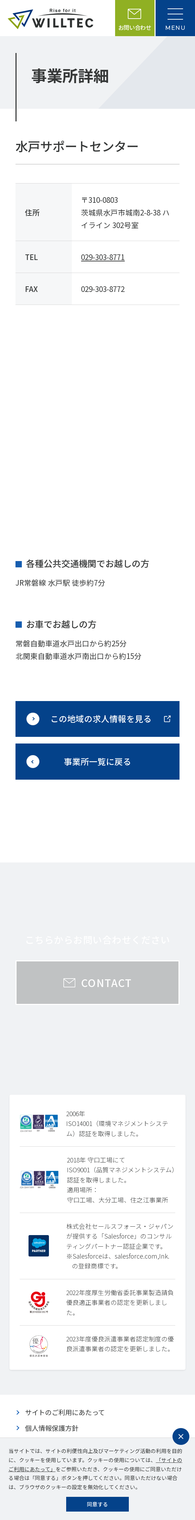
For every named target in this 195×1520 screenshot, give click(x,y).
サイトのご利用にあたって (65, 1412)
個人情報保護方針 (51, 1428)
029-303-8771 (103, 257)
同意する (97, 1504)
